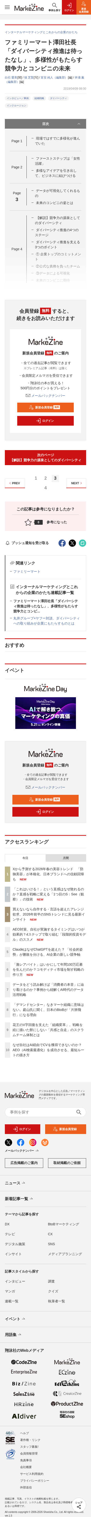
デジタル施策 (15, 1244)
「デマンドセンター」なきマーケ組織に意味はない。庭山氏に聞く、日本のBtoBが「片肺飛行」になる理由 (48, 1010)
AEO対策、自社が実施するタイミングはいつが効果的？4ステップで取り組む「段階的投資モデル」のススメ (49, 934)
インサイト (13, 1254)
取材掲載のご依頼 (67, 1163)
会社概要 (26, 1467)
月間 (66, 858)
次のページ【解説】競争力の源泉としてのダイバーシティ (45, 457)
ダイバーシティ (58, 98)
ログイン (45, 420)
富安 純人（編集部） (54, 77)
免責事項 (26, 1460)
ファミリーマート (27, 571)
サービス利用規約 (31, 1474)
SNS (51, 1244)
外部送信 (26, 1487)
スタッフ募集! (29, 1446)
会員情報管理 (29, 1453)
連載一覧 (11, 1301)
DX (7, 1224)
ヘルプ (24, 1433)
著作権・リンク (30, 1440)
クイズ (53, 1291)
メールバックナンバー (46, 396)
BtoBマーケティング (63, 1224)
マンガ (10, 1291)
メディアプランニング (65, 1254)
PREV (14, 483)
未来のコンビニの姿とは (54, 203)
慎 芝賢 (29, 77)
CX (50, 1234)
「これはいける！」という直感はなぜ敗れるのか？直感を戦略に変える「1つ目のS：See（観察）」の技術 (48, 894)
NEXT (77, 483)
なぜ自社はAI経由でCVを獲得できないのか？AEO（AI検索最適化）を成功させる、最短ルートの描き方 (48, 1050)
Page (16, 141)
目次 (62, 123)
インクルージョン (16, 105)
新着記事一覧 (19, 1198)
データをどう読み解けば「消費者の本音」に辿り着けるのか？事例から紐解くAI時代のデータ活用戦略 (48, 990)
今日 (25, 858)
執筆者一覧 (56, 1301)
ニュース (15, 1183)
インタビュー (15, 1281)
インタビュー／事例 (18, 98)
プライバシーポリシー (34, 1480)
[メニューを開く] (7, 7)
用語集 (13, 1334)
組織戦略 (39, 98)
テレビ (10, 1234)
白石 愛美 (11, 77)
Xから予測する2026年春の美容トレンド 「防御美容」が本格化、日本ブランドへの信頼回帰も (48, 874)
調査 (51, 1281)
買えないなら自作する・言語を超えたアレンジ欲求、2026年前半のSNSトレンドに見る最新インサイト (49, 914)
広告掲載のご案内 (24, 1163)
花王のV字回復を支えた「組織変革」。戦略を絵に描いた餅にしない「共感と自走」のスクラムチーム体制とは (48, 1030)
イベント (15, 1319)
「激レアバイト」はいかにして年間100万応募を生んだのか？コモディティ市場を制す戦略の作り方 (48, 969)
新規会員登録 (44, 407)
